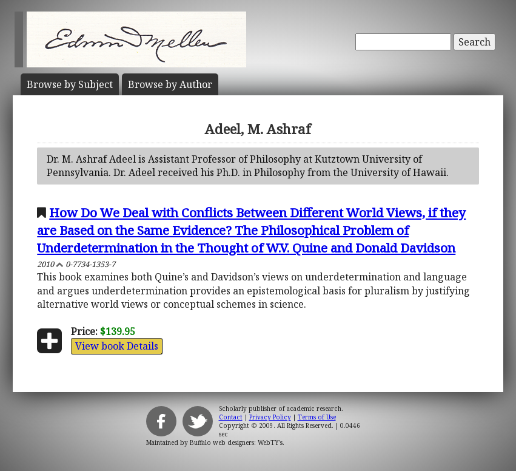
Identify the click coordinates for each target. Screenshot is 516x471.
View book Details (116, 346)
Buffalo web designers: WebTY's (236, 442)
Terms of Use (317, 417)
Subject (70, 84)
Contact (231, 417)
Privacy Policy (270, 417)
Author (170, 84)
